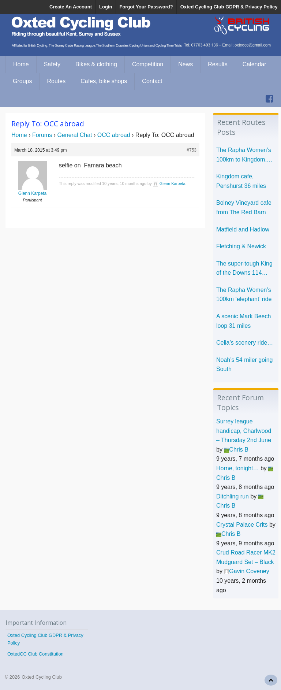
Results (217, 64)
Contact (152, 81)
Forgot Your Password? (146, 7)
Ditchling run (232, 496)
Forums (42, 135)
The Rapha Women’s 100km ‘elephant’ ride (244, 295)
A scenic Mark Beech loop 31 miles (243, 321)
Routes (56, 81)
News (185, 64)
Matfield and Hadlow (242, 229)
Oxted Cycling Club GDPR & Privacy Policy (229, 7)
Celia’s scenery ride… (244, 343)
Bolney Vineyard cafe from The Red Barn (243, 207)
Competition (147, 64)
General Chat (74, 135)
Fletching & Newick (241, 246)
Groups (22, 81)
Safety (52, 64)
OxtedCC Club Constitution (35, 654)
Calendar (254, 64)
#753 (191, 150)
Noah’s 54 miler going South (244, 364)
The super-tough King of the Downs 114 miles (244, 269)
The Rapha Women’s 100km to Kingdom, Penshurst (243, 155)
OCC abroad (113, 135)
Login (105, 7)
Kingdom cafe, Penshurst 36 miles (241, 181)
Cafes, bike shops (103, 81)
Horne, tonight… (237, 468)
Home (21, 64)
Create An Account (70, 7)
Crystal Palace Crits (241, 525)
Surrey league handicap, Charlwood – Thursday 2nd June (243, 430)
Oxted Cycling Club (42, 677)
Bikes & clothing (96, 64)
